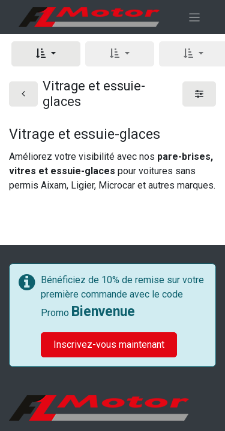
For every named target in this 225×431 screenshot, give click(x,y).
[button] (45, 53)
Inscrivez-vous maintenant (108, 344)
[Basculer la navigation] (194, 17)
